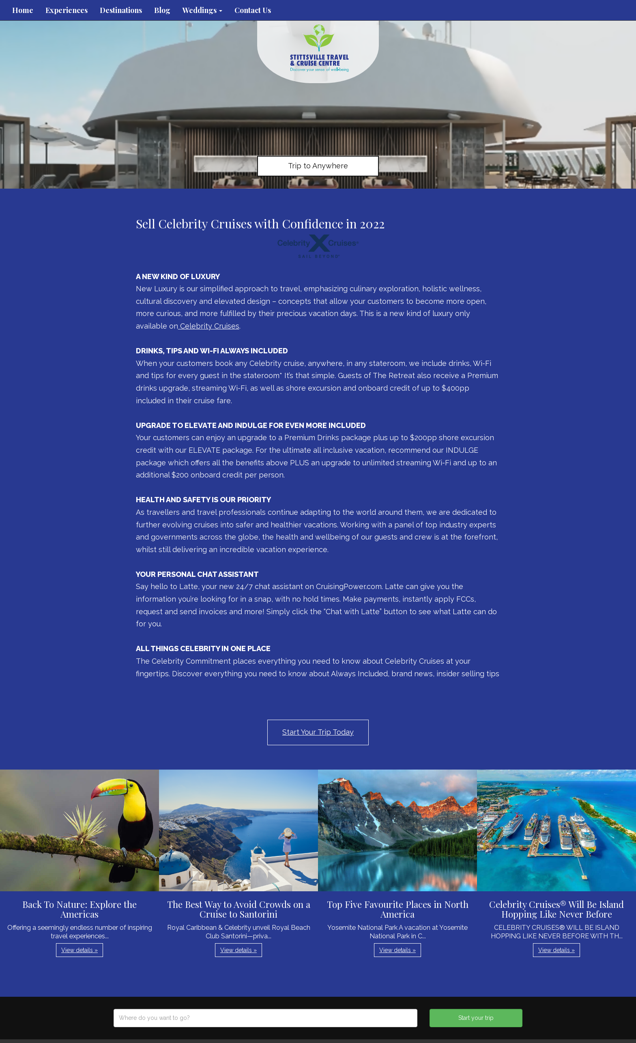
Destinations (121, 10)
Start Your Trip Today (318, 732)
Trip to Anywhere (318, 165)
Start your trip (476, 1018)
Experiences (66, 10)
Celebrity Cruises (208, 326)
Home (22, 10)
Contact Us (252, 10)
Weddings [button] (202, 10)
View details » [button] (79, 950)
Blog (162, 10)
